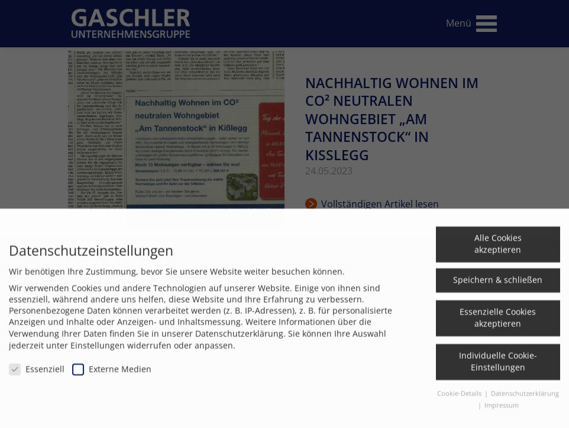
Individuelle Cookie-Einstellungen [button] (498, 366)
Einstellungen (97, 350)
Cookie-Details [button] (460, 399)
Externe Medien (111, 374)
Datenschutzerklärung (239, 339)
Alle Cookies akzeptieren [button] (498, 249)
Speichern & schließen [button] (497, 285)
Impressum (501, 411)
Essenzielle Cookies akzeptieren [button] (498, 323)
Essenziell (36, 374)
